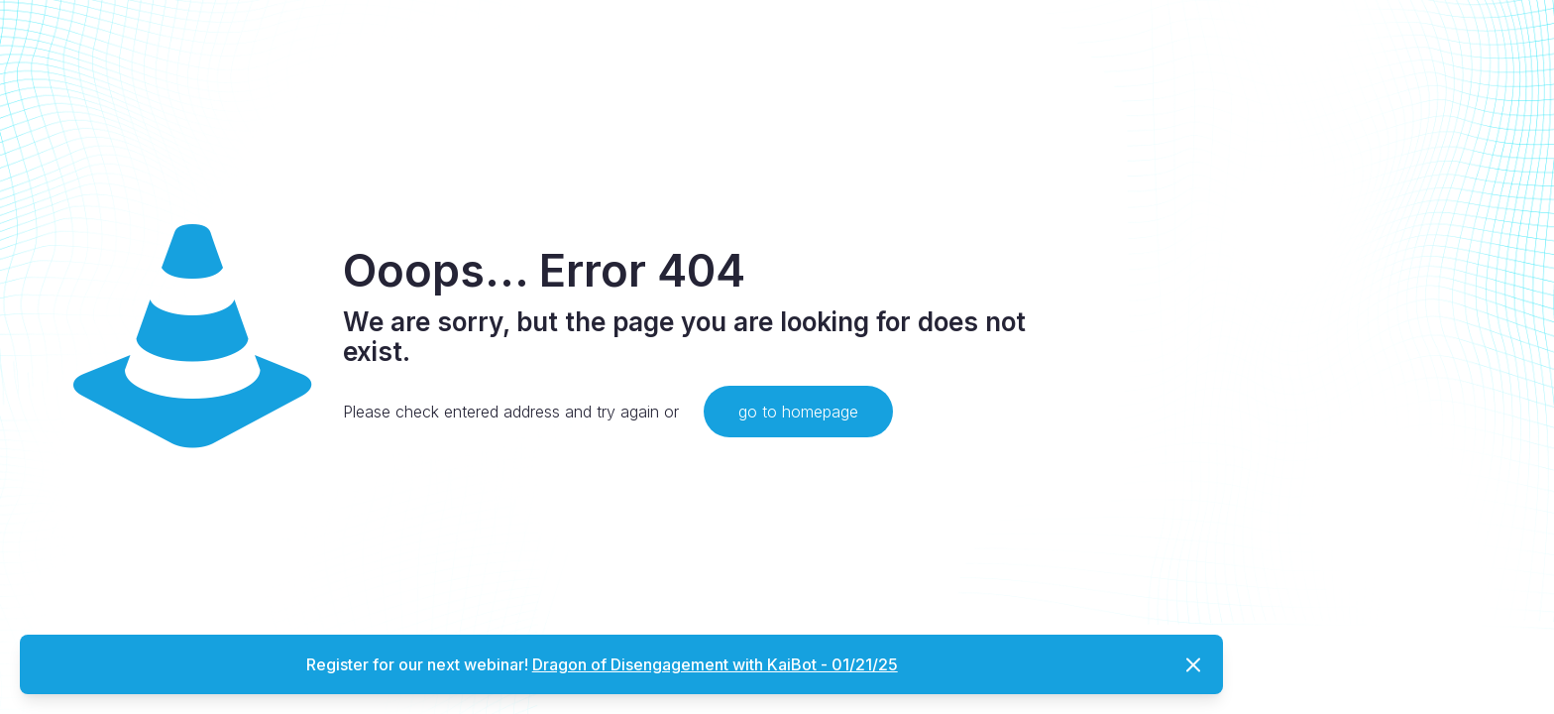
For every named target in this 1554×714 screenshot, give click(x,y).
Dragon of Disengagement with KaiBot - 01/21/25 (715, 664)
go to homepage (798, 411)
